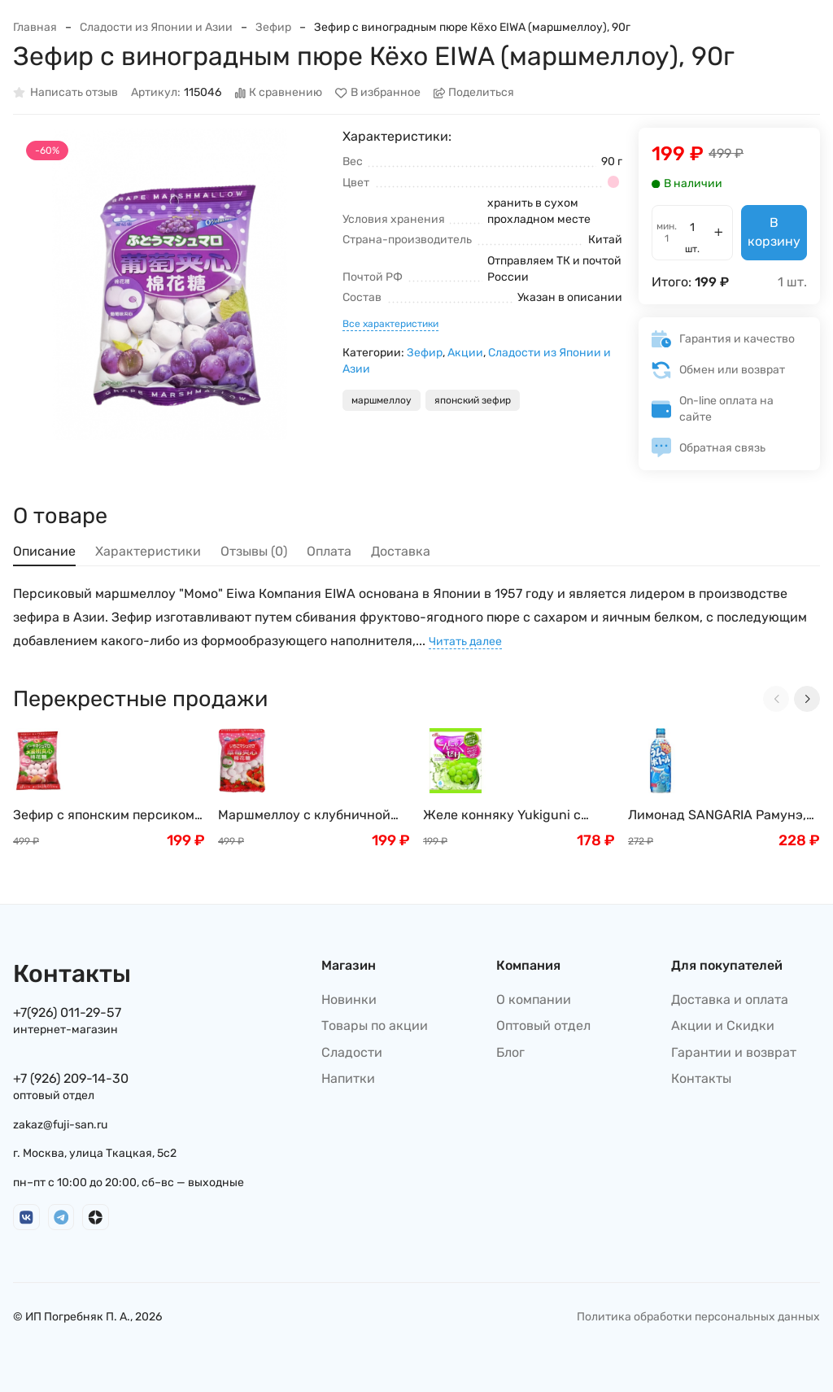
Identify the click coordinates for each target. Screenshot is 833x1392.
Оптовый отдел (543, 1025)
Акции (465, 353)
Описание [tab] (44, 551)
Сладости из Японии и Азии (156, 27)
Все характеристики (390, 323)
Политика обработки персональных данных (698, 1317)
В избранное (378, 93)
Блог (510, 1052)
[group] (169, 284)
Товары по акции (374, 1025)
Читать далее (465, 641)
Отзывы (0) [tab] (253, 551)
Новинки (349, 999)
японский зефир (472, 400)
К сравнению (278, 93)
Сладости (351, 1052)
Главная (35, 27)
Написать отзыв (65, 93)
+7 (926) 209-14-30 (71, 1078)
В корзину (774, 231)
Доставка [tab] (400, 551)
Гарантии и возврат (733, 1052)
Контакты (701, 1078)
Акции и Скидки (722, 1025)
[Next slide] (807, 699)
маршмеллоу (381, 400)
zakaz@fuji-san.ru (60, 1125)
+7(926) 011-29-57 (67, 1012)
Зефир (273, 27)
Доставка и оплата (729, 999)
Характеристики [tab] (148, 551)
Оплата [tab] (329, 551)
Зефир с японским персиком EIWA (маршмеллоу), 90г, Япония (103, 815)
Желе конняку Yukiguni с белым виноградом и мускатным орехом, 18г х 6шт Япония (515, 815)
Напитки (348, 1078)
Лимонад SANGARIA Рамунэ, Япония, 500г (717, 815)
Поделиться (474, 93)
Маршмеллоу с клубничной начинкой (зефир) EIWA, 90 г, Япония (307, 815)
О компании (533, 999)
